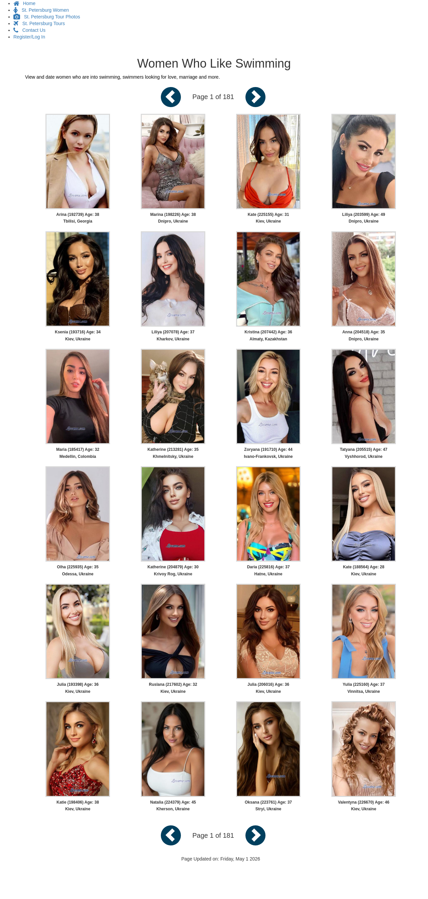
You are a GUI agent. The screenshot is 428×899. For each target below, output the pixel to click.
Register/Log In (29, 36)
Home (24, 3)
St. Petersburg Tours (39, 23)
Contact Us (29, 30)
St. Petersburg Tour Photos (46, 16)
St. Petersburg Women (41, 10)
